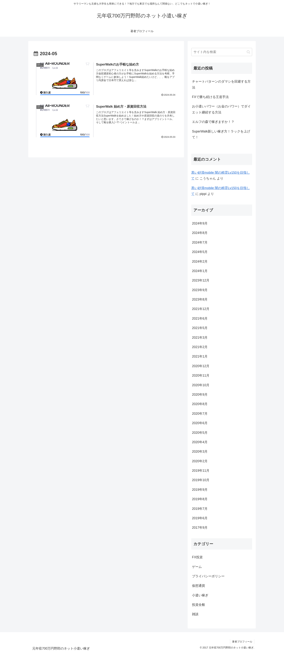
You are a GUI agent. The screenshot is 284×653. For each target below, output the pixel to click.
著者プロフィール (242, 641)
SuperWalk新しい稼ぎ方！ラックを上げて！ (221, 134)
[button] (248, 52)
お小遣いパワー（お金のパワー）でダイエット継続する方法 (221, 109)
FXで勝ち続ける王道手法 (210, 97)
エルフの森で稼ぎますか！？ (213, 122)
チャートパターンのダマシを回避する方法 (221, 84)
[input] (221, 52)
